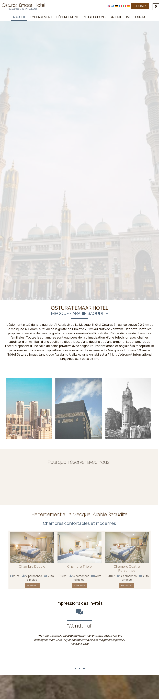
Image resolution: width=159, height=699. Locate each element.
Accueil (19, 17)
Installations (94, 17)
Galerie (116, 17)
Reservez (140, 5)
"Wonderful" (79, 625)
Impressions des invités (79, 603)
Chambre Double (32, 567)
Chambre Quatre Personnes (127, 569)
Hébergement (67, 17)
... (79, 662)
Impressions (136, 17)
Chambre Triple (79, 567)
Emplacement (41, 17)
